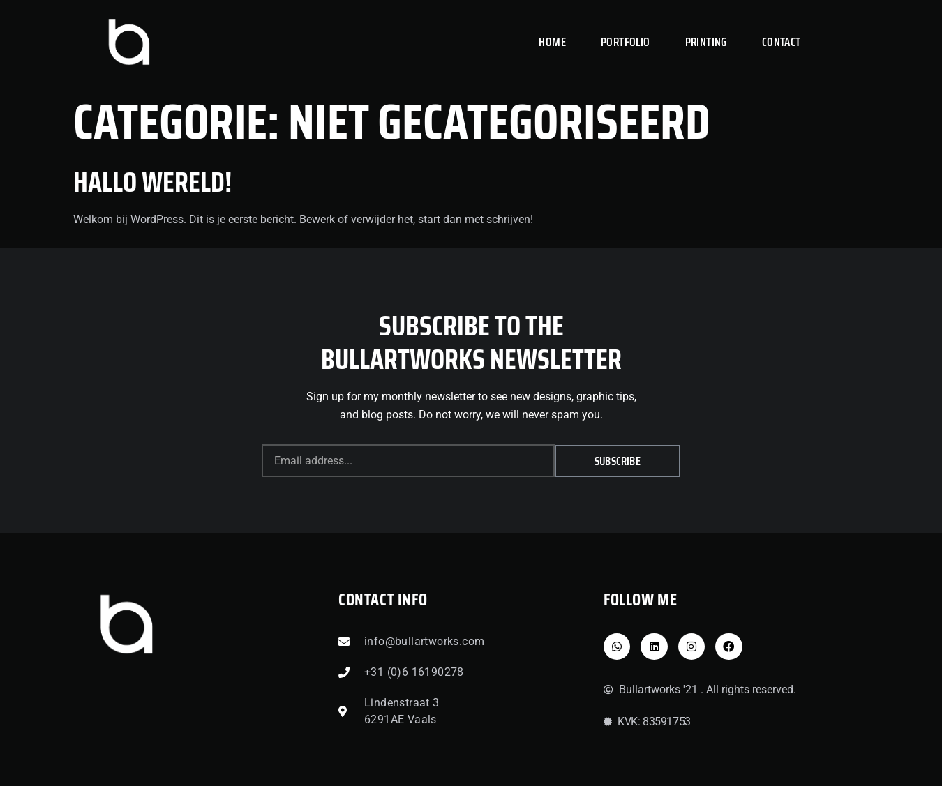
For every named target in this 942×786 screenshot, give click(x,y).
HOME (552, 42)
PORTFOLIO (625, 42)
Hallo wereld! (152, 182)
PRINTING (706, 42)
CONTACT (781, 42)
